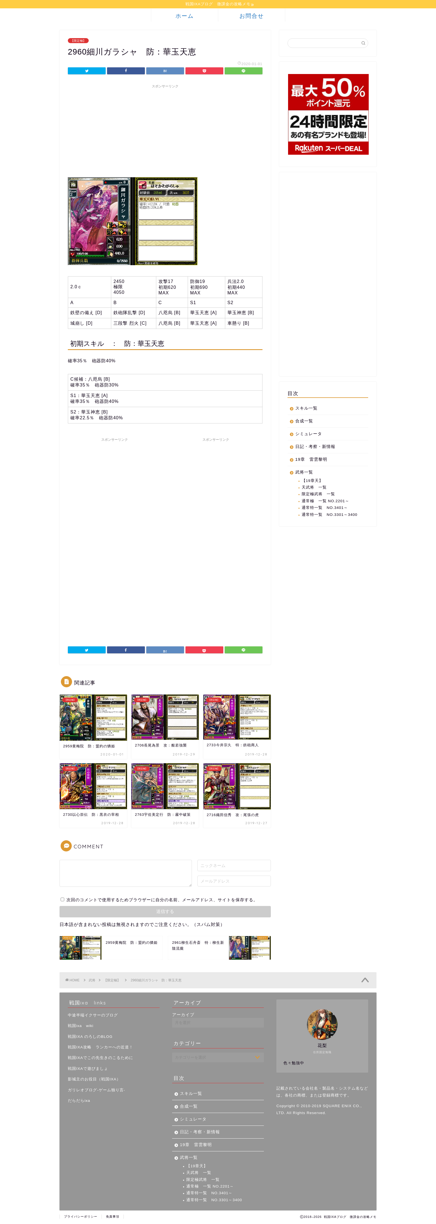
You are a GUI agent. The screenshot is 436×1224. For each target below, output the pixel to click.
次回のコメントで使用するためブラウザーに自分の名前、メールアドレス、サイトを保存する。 (162, 900)
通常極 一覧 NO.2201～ (325, 502)
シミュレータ (308, 434)
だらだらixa (79, 1101)
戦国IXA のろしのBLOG (90, 1037)
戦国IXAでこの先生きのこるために (100, 1058)
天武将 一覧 (314, 488)
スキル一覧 (306, 409)
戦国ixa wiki (80, 1026)
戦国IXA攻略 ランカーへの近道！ (100, 1048)
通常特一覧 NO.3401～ (325, 508)
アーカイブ (183, 1015)
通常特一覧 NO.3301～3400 (330, 515)
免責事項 (112, 1217)
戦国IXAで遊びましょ (88, 1069)
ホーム (184, 16)
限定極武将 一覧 (318, 495)
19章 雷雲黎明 (311, 460)
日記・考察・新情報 (315, 447)
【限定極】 (78, 41)
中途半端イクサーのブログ (93, 1016)
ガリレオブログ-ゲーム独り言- (96, 1091)
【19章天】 (312, 481)
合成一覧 (304, 421)
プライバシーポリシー (80, 1217)
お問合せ (251, 16)
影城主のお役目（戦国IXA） (94, 1080)
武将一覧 (304, 473)
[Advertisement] (165, 131)
